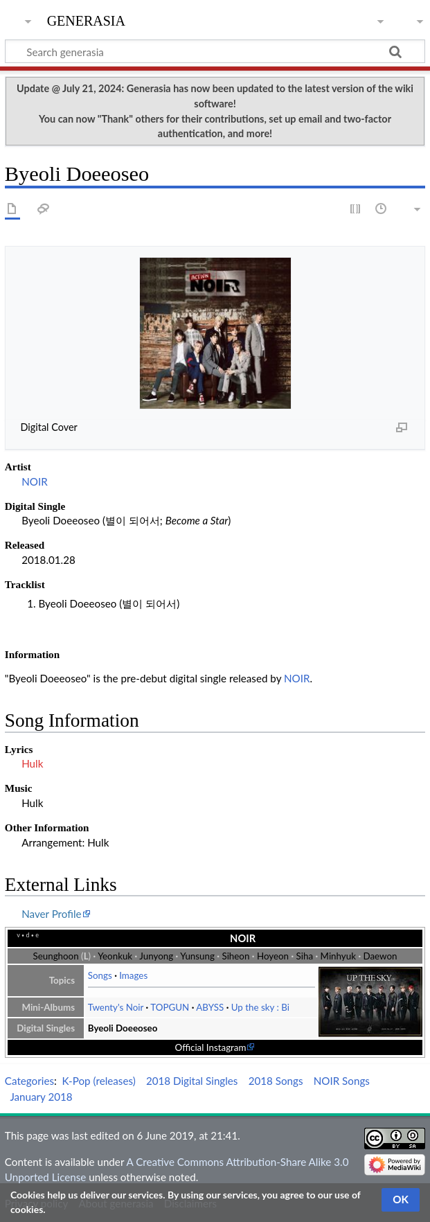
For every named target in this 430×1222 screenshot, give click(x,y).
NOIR (34, 481)
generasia (86, 19)
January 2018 (41, 1096)
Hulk (32, 763)
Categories (29, 1080)
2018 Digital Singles (192, 1080)
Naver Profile (51, 913)
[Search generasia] (215, 51)
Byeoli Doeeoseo (123, 1028)
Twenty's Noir (115, 1007)
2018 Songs (276, 1080)
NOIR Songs (342, 1080)
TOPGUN (169, 1007)
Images (133, 975)
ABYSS (210, 1007)
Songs (100, 975)
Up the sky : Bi (260, 1007)
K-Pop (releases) (99, 1080)
